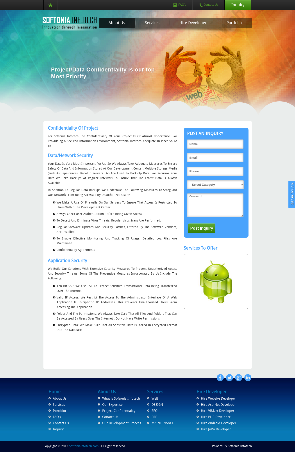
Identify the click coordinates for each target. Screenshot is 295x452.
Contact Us (208, 5)
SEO (154, 411)
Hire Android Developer (218, 423)
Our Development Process (121, 423)
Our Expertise (112, 405)
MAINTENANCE (163, 423)
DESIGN (157, 405)
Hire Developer (193, 22)
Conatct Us (110, 417)
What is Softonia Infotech (121, 398)
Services (152, 22)
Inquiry (238, 4)
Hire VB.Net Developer (217, 411)
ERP (154, 417)
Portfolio (234, 22)
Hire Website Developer (218, 398)
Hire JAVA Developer (216, 429)
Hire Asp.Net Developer (218, 405)
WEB (155, 398)
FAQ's (179, 5)
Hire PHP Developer (216, 417)
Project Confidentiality (118, 411)
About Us (117, 22)
